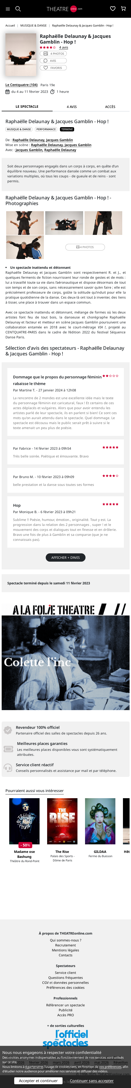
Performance (46, 129)
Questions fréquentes (65, 977)
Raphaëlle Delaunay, (29, 140)
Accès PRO (65, 1015)
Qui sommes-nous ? (65, 940)
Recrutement (65, 945)
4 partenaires (34, 1067)
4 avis (63, 47)
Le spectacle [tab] (27, 106)
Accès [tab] (110, 106)
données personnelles (71, 982)
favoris (53, 68)
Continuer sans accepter (92, 1080)
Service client (65, 972)
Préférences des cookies (65, 987)
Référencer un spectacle (65, 1005)
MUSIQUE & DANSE (19, 129)
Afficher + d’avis (65, 557)
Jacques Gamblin (59, 140)
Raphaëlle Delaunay (60, 150)
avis (50, 61)
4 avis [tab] (72, 106)
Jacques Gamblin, (29, 150)
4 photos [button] (85, 247)
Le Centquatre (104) (21, 84)
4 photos (54, 54)
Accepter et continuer (38, 1080)
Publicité (65, 1010)
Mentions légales (65, 950)
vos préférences (110, 1067)
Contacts (65, 955)
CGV (45, 982)
